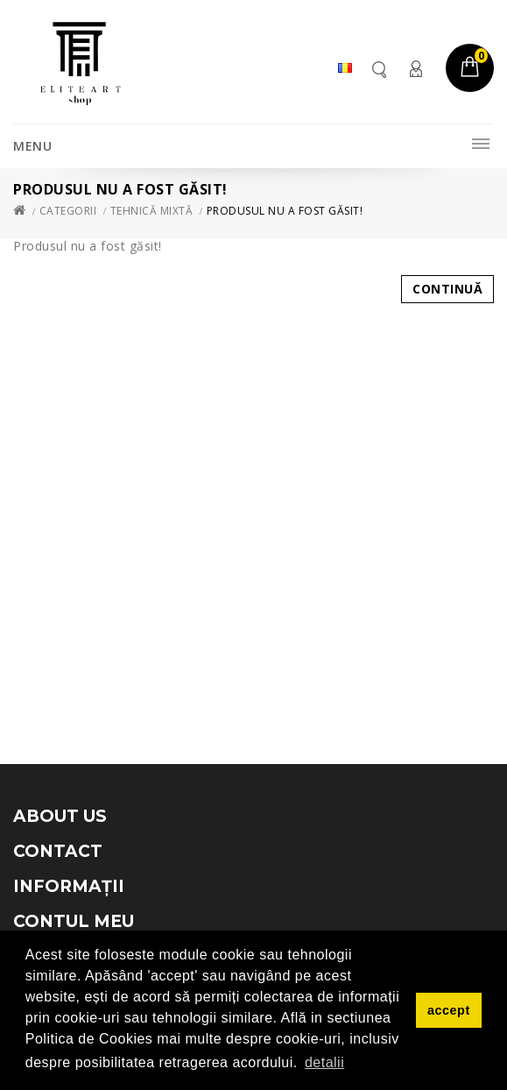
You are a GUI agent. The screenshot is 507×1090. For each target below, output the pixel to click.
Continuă (447, 288)
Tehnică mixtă (152, 210)
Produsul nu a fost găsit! (285, 210)
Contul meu (415, 68)
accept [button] (448, 1010)
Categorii (68, 210)
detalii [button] (324, 1062)
